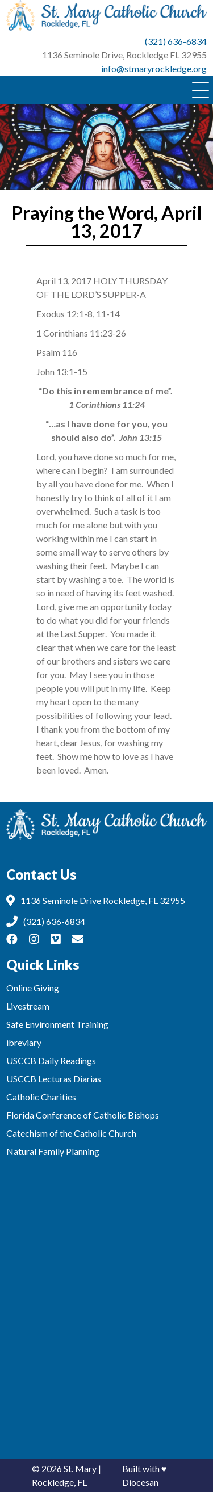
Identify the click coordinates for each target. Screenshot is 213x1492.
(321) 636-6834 (176, 41)
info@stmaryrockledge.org (154, 68)
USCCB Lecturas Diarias (53, 1078)
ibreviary (23, 1042)
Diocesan (140, 1482)
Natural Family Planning (52, 1151)
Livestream (27, 1006)
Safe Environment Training (57, 1024)
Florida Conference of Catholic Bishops (82, 1114)
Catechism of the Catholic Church (71, 1133)
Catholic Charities (41, 1096)
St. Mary (80, 1468)
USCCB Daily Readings (51, 1060)
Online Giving (32, 987)
